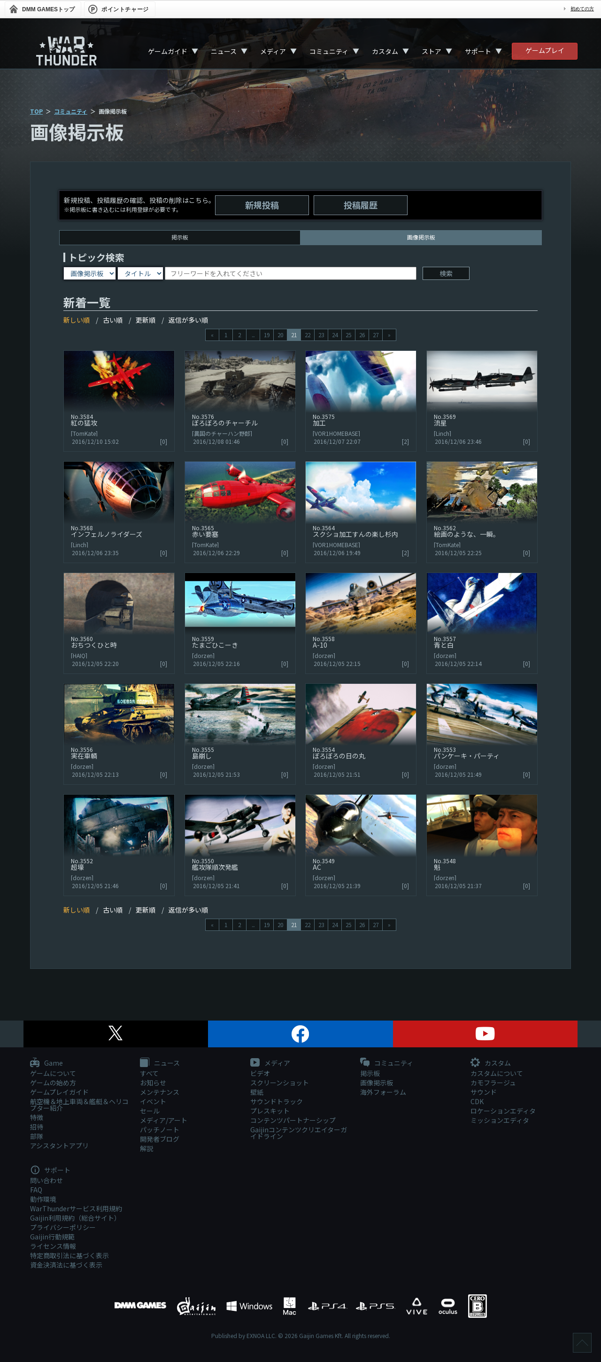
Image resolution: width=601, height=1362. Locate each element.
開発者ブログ (159, 1139)
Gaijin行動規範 (52, 1236)
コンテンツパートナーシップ (293, 1120)
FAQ (36, 1189)
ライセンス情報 (53, 1246)
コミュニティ (328, 51)
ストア (431, 51)
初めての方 (582, 8)
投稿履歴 (361, 205)
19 (267, 335)
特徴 (36, 1117)
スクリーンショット (279, 1082)
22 (307, 335)
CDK (477, 1101)
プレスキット (270, 1110)
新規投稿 (262, 205)
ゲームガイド (167, 51)
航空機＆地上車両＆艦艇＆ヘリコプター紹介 (79, 1104)
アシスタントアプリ (59, 1145)
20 (280, 335)
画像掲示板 (376, 1082)
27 (375, 335)
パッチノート (159, 1129)
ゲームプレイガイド (59, 1092)
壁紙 (256, 1092)
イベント (153, 1101)
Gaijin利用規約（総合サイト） (75, 1218)
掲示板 (179, 237)
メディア (273, 51)
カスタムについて (496, 1073)
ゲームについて (53, 1073)
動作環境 (43, 1199)
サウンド (483, 1092)
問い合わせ (46, 1180)
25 (348, 335)
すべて (149, 1073)
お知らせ (153, 1082)
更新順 (145, 320)
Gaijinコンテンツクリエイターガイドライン (298, 1132)
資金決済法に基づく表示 (66, 1264)
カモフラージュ (493, 1082)
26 (362, 335)
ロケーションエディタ (503, 1110)
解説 (146, 1148)
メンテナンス (159, 1092)
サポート (478, 51)
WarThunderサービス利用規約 (76, 1208)
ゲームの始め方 (53, 1082)
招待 (36, 1126)
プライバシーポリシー (63, 1227)
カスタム (385, 51)
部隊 (36, 1136)
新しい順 (76, 320)
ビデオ (260, 1073)
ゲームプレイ (544, 50)
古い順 (113, 320)
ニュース (224, 51)
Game (46, 1063)
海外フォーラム (383, 1092)
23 (321, 335)
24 (335, 335)
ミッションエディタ (499, 1120)
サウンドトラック (276, 1101)
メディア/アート (163, 1120)
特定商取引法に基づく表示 (69, 1255)
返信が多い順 (188, 320)
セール (150, 1110)
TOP (36, 111)
